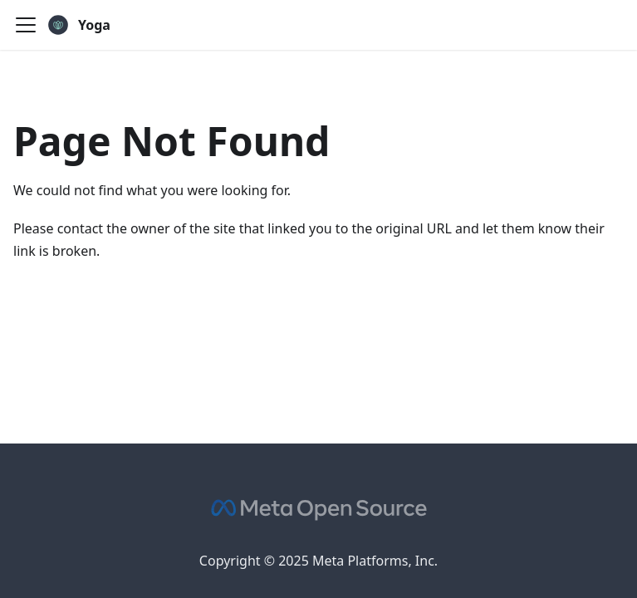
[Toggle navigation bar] (25, 24)
